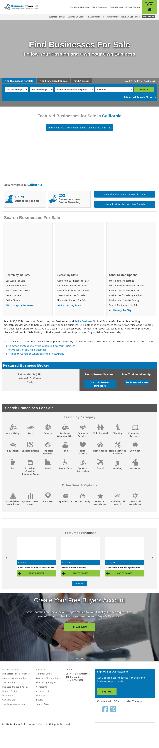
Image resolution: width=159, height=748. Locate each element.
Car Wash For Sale (15, 280)
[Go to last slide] (6, 558)
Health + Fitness (83, 452)
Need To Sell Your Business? (140, 81)
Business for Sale (57, 17)
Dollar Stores (13, 300)
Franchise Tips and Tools (48, 678)
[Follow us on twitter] (113, 709)
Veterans (135, 468)
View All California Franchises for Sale (124, 204)
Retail (47, 468)
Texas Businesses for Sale (71, 295)
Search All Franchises (135, 503)
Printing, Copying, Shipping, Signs (30, 471)
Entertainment (30, 450)
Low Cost (135, 450)
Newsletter (7, 695)
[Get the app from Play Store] (142, 736)
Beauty (48, 433)
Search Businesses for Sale (123, 305)
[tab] (77, 658)
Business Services (83, 435)
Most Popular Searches (121, 280)
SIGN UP (79, 627)
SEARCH (144, 89)
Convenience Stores (16, 285)
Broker (85, 81)
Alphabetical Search (117, 503)
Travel (100, 468)
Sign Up (107, 691)
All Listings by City (120, 310)
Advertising (13, 433)
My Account (148, 17)
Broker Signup (132, 7)
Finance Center (94, 17)
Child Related (100, 433)
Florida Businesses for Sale (72, 285)
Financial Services (48, 452)
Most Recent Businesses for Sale (126, 285)
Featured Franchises (100, 503)
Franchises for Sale (79, 7)
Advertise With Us (45, 673)
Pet (13, 468)
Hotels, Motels (13, 295)
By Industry (65, 501)
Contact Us (41, 686)
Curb (30, 382)
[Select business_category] (74, 89)
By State (48, 501)
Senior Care (65, 468)
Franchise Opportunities (14, 678)
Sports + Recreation (82, 470)
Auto (30, 433)
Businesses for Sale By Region (125, 295)
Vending (117, 468)
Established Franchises (12, 503)
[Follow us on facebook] (105, 709)
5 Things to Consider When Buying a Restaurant (35, 353)
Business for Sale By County (124, 300)
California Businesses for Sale (73, 280)
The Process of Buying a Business (26, 349)
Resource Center (110, 17)
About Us (40, 669)
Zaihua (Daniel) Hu (29, 374)
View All (79, 583)
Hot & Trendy (82, 501)
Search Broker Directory (100, 384)
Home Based (100, 450)
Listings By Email (76, 17)
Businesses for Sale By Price (124, 290)
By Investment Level (30, 503)
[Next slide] (152, 558)
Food (65, 450)
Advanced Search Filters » (140, 97)
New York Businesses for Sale (73, 290)
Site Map (40, 695)
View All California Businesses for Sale (124, 194)
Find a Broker (116, 7)
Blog (137, 17)
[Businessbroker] (21, 6)
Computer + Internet (135, 435)
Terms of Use (42, 704)
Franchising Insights (46, 682)
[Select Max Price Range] (41, 89)
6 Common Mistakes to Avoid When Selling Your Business (40, 346)
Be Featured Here (137, 382)
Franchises (51, 81)
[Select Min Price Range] (16, 89)
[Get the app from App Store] (142, 715)
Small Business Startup (13, 704)
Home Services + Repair (117, 452)
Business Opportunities (65, 435)
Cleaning (118, 433)
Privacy (39, 699)
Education (13, 450)
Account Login (43, 691)
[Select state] (114, 89)
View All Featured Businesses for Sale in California (79, 127)
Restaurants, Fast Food (18, 290)
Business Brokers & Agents (15, 686)
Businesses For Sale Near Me (16, 673)
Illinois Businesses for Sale (71, 300)
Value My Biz (127, 17)
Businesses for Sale (11, 669)
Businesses (16, 81)
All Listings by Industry (20, 305)
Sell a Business (99, 7)
